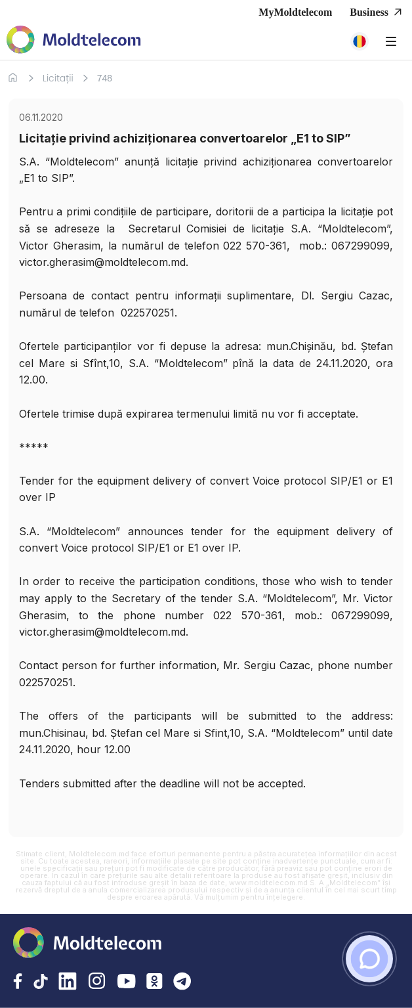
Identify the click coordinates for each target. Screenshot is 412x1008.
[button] (359, 41)
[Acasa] (13, 77)
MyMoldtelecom (295, 12)
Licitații (58, 78)
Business (377, 12)
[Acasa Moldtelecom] (74, 41)
